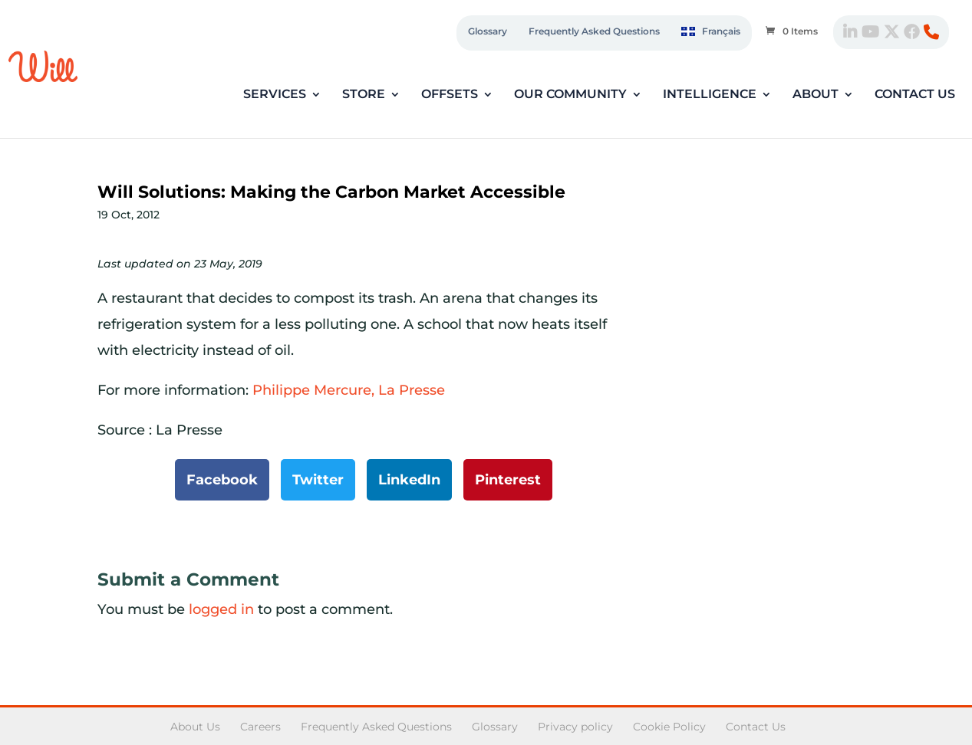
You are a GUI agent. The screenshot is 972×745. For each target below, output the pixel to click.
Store (363, 95)
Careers (260, 727)
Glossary (487, 31)
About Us (195, 727)
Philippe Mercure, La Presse (348, 390)
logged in (221, 609)
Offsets (449, 95)
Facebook (222, 479)
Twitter (318, 479)
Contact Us (915, 95)
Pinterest (508, 479)
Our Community (570, 95)
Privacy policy (575, 727)
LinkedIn (409, 479)
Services (274, 95)
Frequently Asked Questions (594, 31)
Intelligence (709, 95)
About (815, 95)
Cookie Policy (669, 727)
